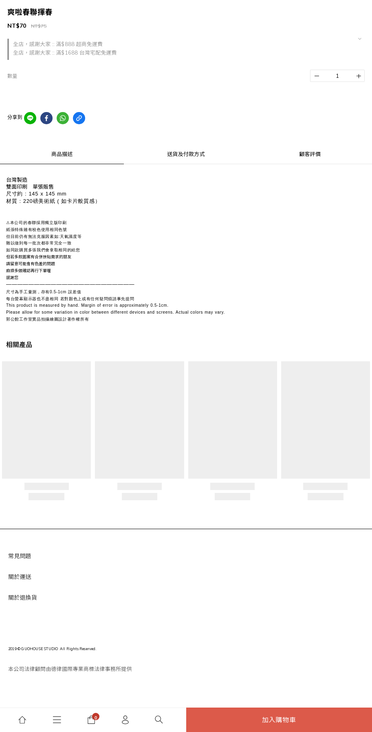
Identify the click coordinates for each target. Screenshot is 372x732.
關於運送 (19, 576)
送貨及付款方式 (186, 154)
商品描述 (62, 154)
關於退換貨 (22, 597)
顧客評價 (310, 154)
